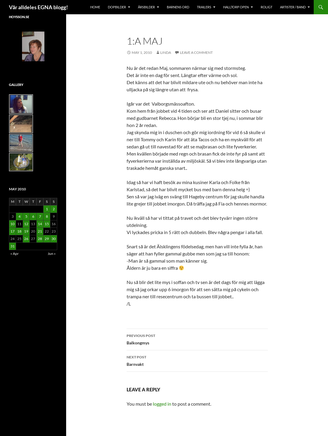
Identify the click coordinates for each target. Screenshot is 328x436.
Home (95, 7)
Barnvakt (197, 360)
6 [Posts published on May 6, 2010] (33, 216)
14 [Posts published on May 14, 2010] (40, 224)
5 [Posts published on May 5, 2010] (26, 216)
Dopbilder (117, 7)
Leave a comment (196, 52)
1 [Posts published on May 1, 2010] (47, 209)
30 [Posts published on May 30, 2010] (54, 238)
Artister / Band (293, 7)
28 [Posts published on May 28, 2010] (40, 238)
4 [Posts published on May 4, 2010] (19, 216)
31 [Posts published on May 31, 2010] (12, 246)
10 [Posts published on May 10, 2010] (12, 224)
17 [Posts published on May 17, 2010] (12, 231)
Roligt (266, 7)
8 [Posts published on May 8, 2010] (47, 216)
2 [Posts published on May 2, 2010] (54, 209)
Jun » (52, 253)
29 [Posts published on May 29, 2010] (47, 238)
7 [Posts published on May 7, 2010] (40, 216)
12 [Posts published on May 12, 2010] (26, 224)
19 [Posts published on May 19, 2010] (26, 231)
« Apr (14, 253)
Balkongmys (197, 338)
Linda (165, 52)
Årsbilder (146, 7)
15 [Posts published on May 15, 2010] (47, 224)
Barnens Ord (178, 7)
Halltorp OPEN (236, 7)
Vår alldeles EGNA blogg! (38, 7)
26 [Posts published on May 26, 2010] (26, 238)
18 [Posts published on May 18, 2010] (19, 231)
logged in (162, 404)
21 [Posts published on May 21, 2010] (40, 231)
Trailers (204, 7)
